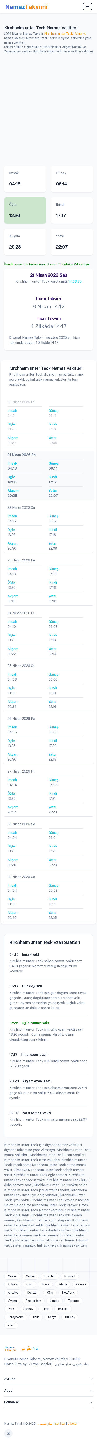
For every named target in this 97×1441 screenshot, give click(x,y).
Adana (62, 1284)
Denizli (31, 1292)
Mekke (12, 1276)
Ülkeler (72, 1423)
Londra (54, 1300)
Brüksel (63, 1309)
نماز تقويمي (44, 1423)
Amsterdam (33, 1300)
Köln (50, 1292)
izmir (29, 1284)
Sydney (28, 1309)
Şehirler (60, 1423)
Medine (31, 1276)
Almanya (80, 33)
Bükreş (70, 1317)
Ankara (13, 1284)
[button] (91, 1380)
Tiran (45, 1309)
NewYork (68, 1292)
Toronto (73, 1300)
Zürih (11, 1325)
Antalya (13, 1292)
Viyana (12, 1300)
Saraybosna (16, 1317)
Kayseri (81, 1284)
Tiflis (35, 1317)
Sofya (52, 1317)
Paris (11, 1309)
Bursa (45, 1284)
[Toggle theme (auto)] (8, 1433)
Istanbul (49, 1276)
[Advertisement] (48, 108)
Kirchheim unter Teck (58, 33)
